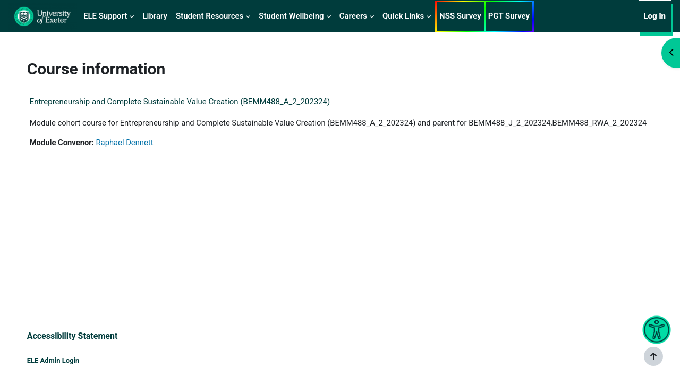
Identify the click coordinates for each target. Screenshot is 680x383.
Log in (654, 16)
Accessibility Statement (83, 335)
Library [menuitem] (154, 16)
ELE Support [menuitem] (105, 16)
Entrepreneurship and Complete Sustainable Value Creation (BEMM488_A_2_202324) (190, 101)
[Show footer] (653, 356)
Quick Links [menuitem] (403, 16)
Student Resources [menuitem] (209, 16)
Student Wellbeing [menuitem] (291, 16)
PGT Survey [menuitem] (509, 16)
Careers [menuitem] (353, 16)
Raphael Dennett (137, 155)
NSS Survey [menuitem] (460, 16)
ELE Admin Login (64, 360)
